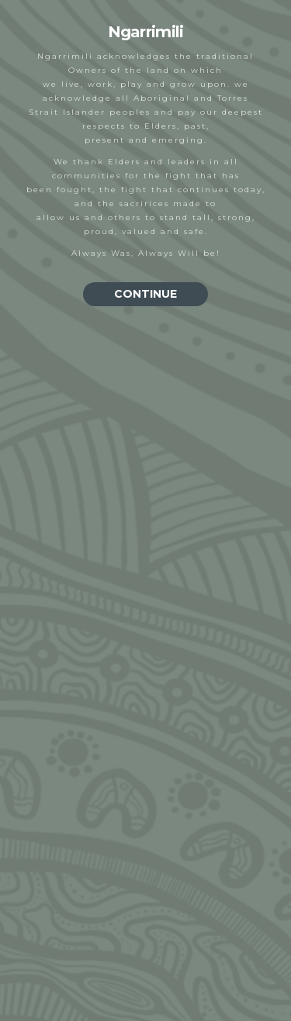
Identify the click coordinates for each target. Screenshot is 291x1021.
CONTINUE (145, 294)
